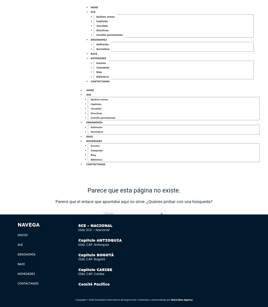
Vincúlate (102, 26)
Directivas (102, 30)
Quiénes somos (105, 16)
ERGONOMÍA (99, 39)
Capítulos (102, 21)
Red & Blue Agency (182, 299)
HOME (94, 7)
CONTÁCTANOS (100, 81)
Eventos (101, 63)
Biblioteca (102, 76)
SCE (93, 11)
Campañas (103, 67)
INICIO (23, 235)
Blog (99, 72)
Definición (102, 44)
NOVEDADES (98, 58)
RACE (94, 53)
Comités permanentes (109, 34)
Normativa (103, 49)
